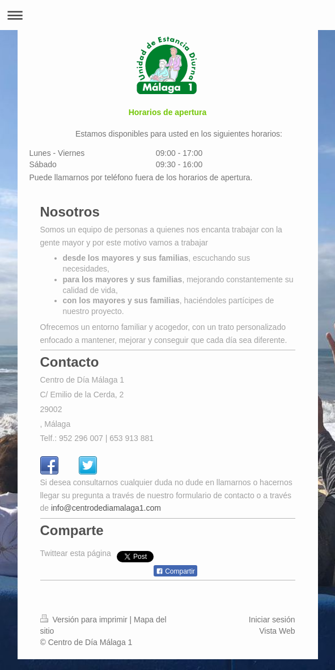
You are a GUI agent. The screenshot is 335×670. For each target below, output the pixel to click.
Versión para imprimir (85, 630)
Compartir (175, 582)
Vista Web (277, 641)
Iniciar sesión (272, 630)
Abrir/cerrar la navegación (167, 15)
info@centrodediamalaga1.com (106, 518)
